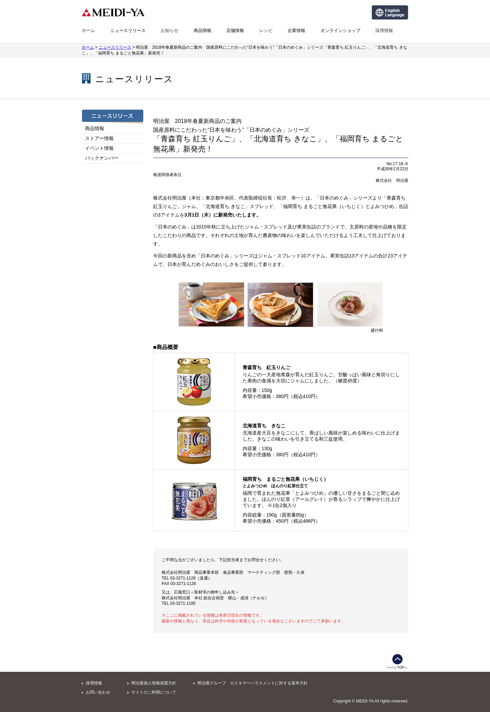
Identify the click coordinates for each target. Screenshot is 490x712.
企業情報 (296, 30)
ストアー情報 (99, 138)
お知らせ (169, 30)
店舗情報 (235, 30)
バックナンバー (101, 158)
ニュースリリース (128, 30)
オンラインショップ (340, 30)
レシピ (266, 30)
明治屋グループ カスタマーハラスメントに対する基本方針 (252, 683)
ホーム (88, 30)
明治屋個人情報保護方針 (153, 683)
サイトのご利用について (153, 692)
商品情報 (202, 30)
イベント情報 (99, 148)
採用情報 (384, 30)
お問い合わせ (98, 692)
